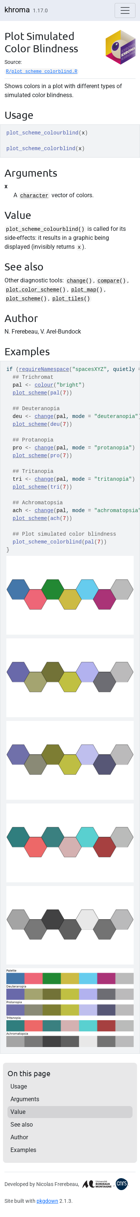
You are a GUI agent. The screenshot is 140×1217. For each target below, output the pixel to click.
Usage (18, 1086)
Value (17, 1111)
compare (108, 281)
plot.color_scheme (32, 290)
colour (44, 385)
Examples (23, 1149)
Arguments (24, 1099)
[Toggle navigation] (125, 10)
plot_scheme (23, 299)
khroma (17, 9)
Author (19, 1137)
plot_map (83, 290)
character (34, 196)
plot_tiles (68, 299)
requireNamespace (44, 369)
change (76, 281)
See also (21, 1124)
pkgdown (47, 1201)
